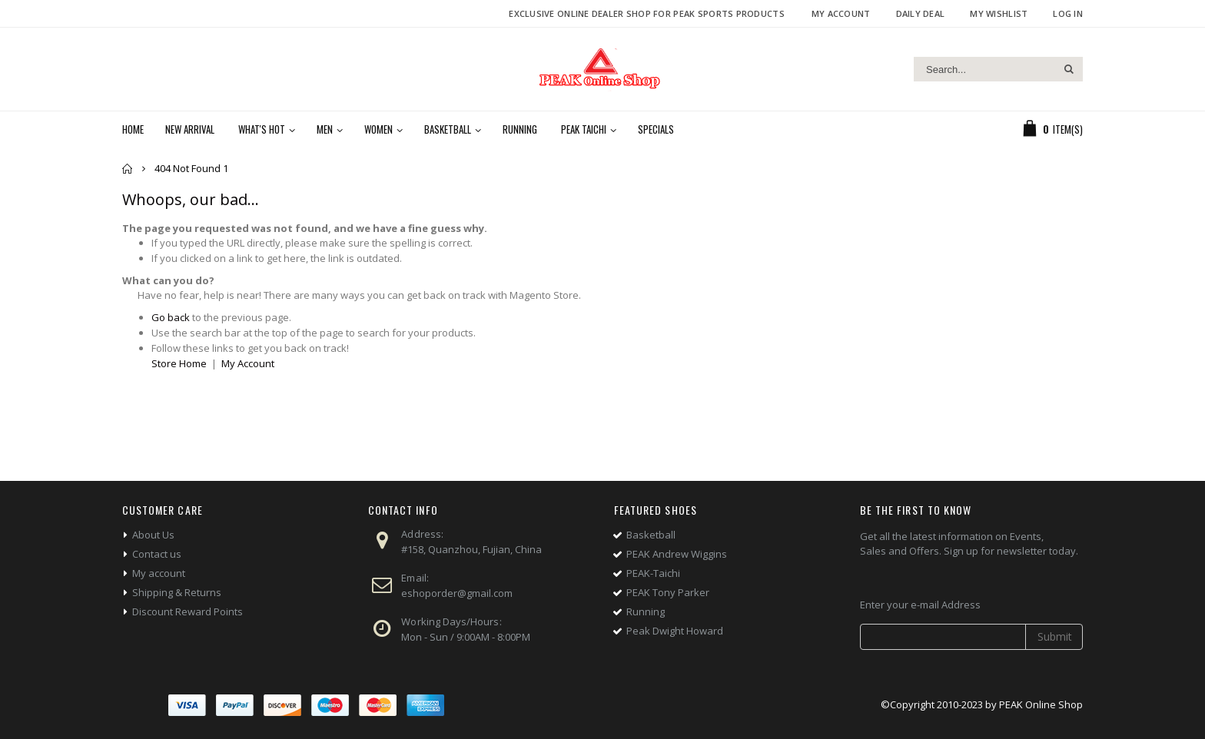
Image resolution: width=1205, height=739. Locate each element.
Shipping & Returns (176, 592)
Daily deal (920, 13)
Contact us (156, 554)
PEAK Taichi (583, 129)
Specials (656, 129)
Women (378, 129)
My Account (841, 13)
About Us (153, 535)
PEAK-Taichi (653, 573)
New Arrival (189, 129)
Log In (1068, 13)
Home (128, 169)
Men (325, 129)
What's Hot (261, 129)
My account (158, 573)
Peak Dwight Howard (674, 631)
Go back (170, 317)
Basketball (447, 129)
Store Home (179, 363)
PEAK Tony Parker (667, 592)
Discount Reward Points (187, 611)
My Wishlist (998, 13)
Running (520, 129)
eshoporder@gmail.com (457, 593)
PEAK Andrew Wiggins (676, 554)
